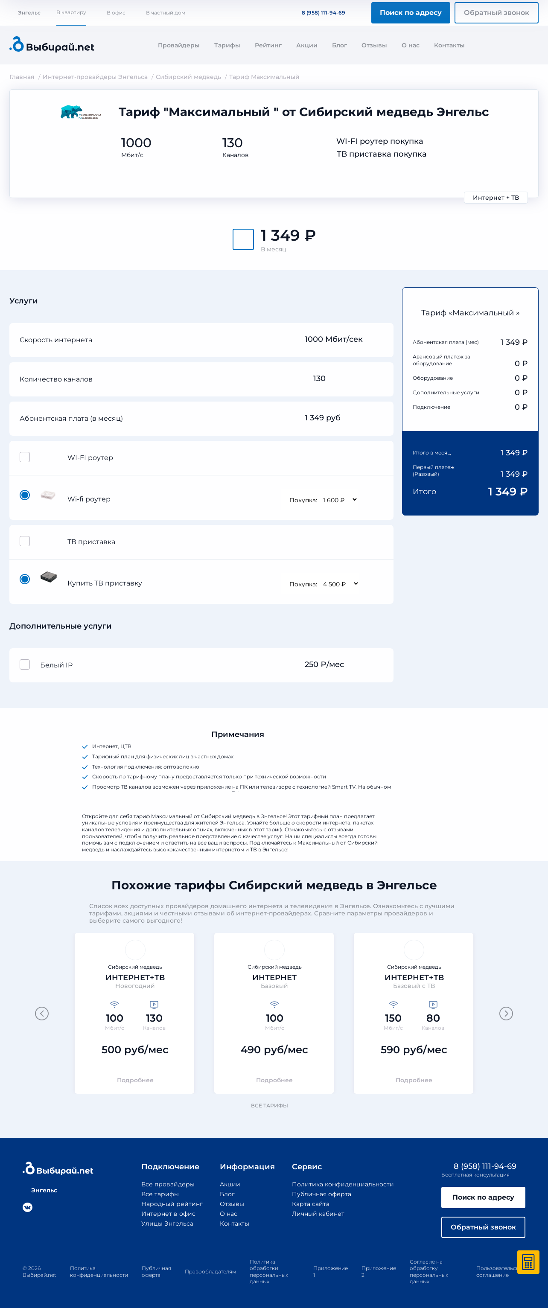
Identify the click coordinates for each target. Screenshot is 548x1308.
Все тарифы (273, 1105)
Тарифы (227, 45)
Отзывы (374, 45)
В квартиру (71, 12)
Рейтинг (268, 45)
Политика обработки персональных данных (269, 1271)
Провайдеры (179, 45)
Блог (339, 45)
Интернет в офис (168, 1214)
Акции (307, 45)
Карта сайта (310, 1204)
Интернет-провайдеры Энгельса (95, 77)
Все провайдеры (168, 1184)
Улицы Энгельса (167, 1223)
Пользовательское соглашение (500, 1271)
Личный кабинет (318, 1214)
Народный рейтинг (172, 1204)
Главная (22, 77)
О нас (411, 45)
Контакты (449, 45)
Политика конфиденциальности (343, 1184)
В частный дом (165, 12)
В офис (116, 12)
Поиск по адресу (411, 13)
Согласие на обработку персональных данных (429, 1271)
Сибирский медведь (188, 77)
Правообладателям (210, 1271)
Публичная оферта (321, 1194)
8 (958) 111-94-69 (318, 12)
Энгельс (25, 12)
